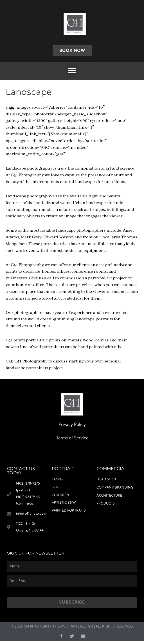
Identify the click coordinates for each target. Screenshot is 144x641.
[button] (72, 71)
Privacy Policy (72, 424)
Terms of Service (72, 438)
